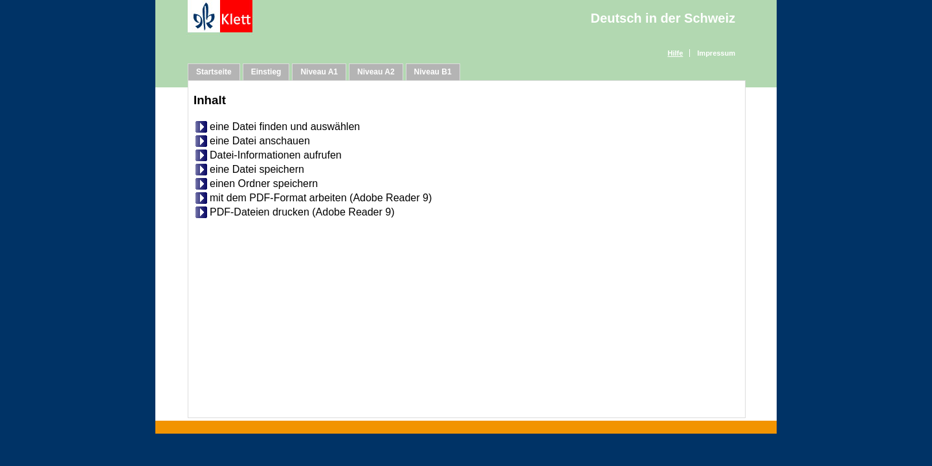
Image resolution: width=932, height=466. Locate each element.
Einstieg (266, 71)
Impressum (716, 53)
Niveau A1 (319, 71)
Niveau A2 (376, 71)
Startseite (214, 71)
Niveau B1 (433, 71)
